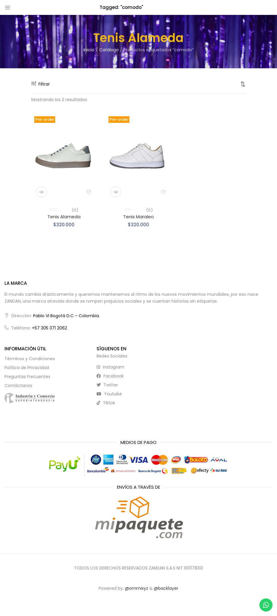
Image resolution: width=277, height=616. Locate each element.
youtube (109, 394)
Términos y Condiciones (29, 359)
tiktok (106, 403)
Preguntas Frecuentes (27, 377)
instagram (110, 367)
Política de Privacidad (26, 368)
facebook (110, 376)
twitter (107, 385)
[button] (243, 84)
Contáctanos (18, 386)
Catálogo (109, 50)
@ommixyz (136, 588)
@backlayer (166, 588)
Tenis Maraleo (138, 216)
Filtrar (40, 84)
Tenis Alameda (64, 216)
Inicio (88, 50)
